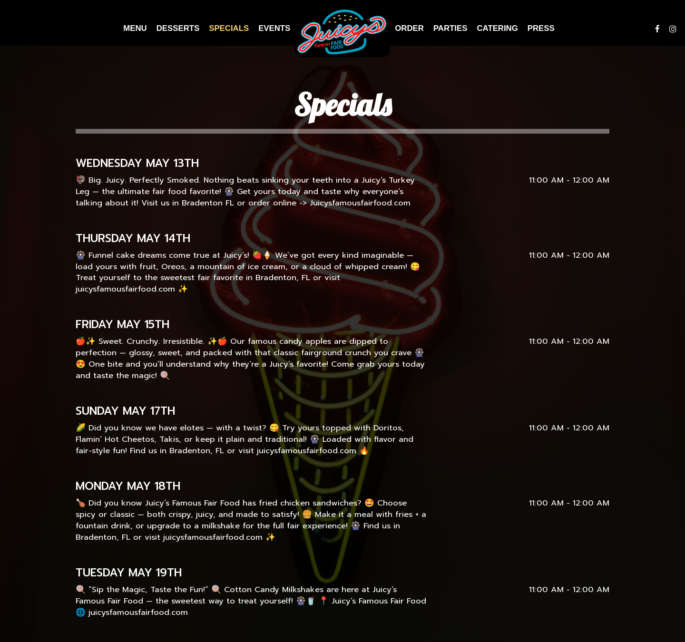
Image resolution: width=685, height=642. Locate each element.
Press (541, 28)
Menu (135, 28)
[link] (342, 32)
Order (409, 28)
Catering (497, 28)
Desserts (178, 28)
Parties (450, 28)
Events (274, 28)
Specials (229, 28)
